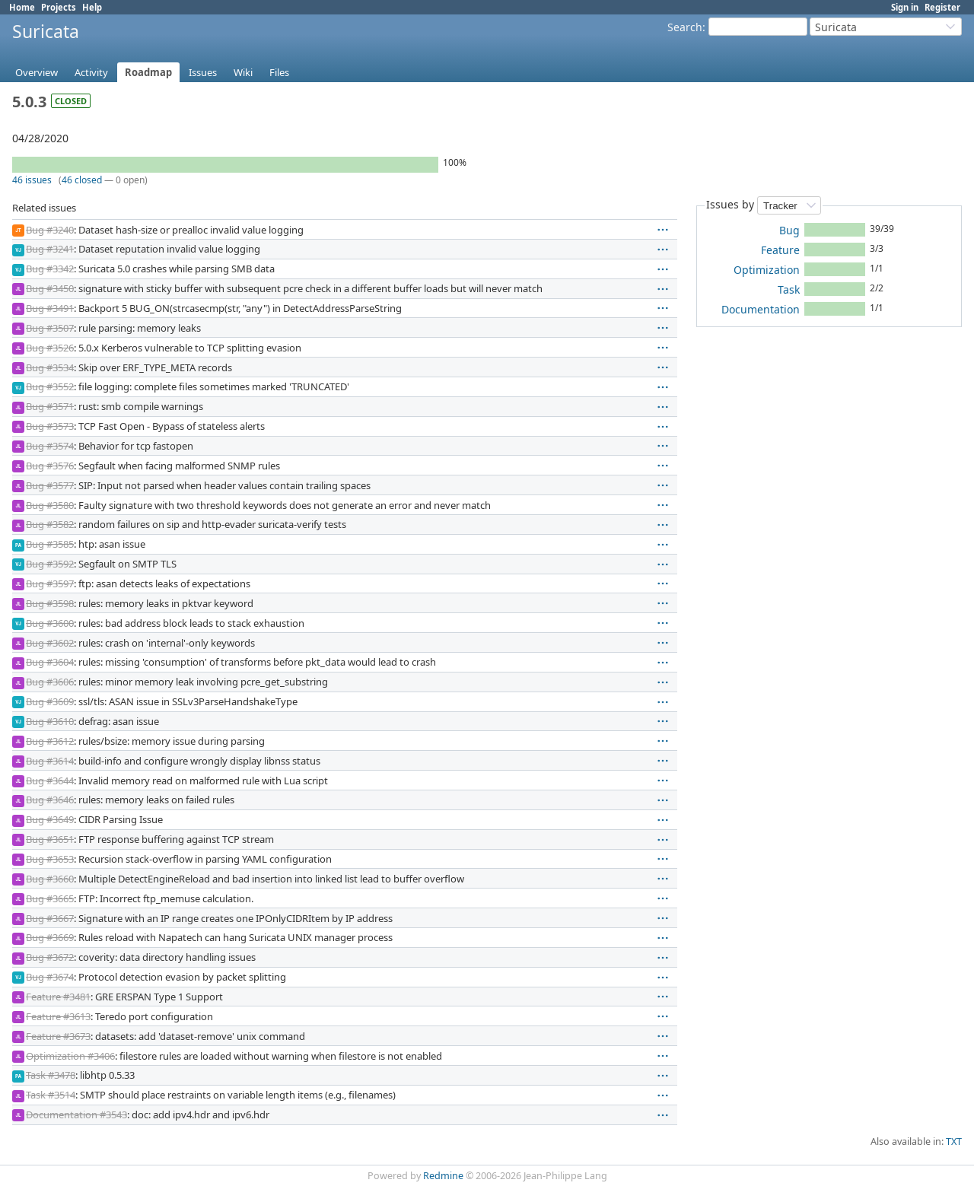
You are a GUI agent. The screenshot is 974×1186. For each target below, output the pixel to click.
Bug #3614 (50, 761)
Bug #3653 (50, 859)
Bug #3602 (50, 643)
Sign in (904, 7)
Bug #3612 (50, 741)
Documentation (760, 309)
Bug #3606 (50, 681)
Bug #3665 (50, 898)
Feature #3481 (58, 996)
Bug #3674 (50, 977)
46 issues (32, 179)
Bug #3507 (50, 328)
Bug (789, 230)
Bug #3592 (50, 564)
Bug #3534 (50, 367)
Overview (36, 72)
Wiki (243, 72)
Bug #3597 (50, 583)
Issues (203, 72)
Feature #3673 (58, 1036)
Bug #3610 (50, 721)
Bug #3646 (50, 799)
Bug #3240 (50, 230)
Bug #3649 (50, 819)
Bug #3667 (50, 918)
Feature (780, 250)
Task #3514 (50, 1095)
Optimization (767, 269)
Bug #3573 (50, 426)
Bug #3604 (50, 662)
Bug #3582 (50, 524)
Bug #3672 (50, 957)
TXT (954, 1141)
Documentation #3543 (76, 1114)
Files (279, 72)
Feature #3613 (58, 1016)
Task (789, 289)
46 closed (82, 179)
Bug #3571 (50, 406)
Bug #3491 (50, 308)
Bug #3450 (50, 288)
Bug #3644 (50, 780)
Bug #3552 (50, 386)
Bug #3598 (50, 603)
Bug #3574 (50, 446)
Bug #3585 (50, 544)
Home (22, 7)
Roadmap (148, 72)
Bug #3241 (50, 249)
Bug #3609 (50, 701)
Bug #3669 (50, 937)
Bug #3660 (50, 879)
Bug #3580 (50, 505)
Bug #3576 (50, 465)
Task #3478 (50, 1075)
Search (684, 27)
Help (92, 7)
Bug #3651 (50, 839)
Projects (58, 7)
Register (942, 7)
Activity (91, 72)
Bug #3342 (50, 268)
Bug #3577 (50, 485)
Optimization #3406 (70, 1056)
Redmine (443, 1175)
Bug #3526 (50, 348)
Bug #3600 (50, 623)
